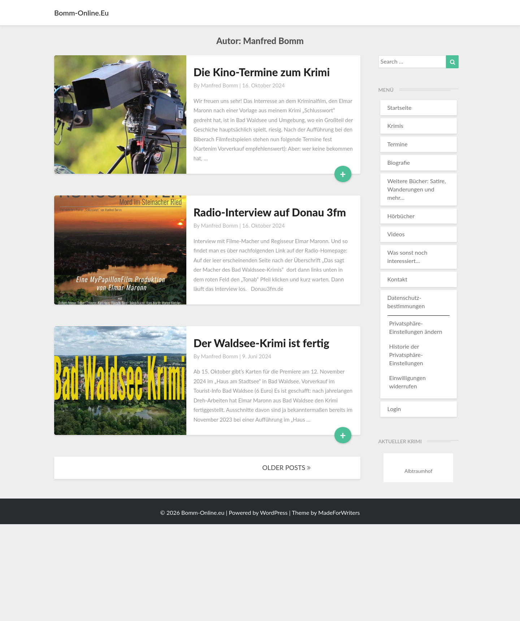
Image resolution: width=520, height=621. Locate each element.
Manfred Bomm (219, 85)
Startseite (399, 107)
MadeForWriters (339, 512)
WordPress (273, 512)
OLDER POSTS (286, 467)
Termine (397, 144)
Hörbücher (401, 215)
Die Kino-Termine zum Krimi (262, 71)
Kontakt (397, 279)
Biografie (398, 162)
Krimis (395, 125)
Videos (396, 233)
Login (394, 408)
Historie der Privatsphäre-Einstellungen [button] (406, 354)
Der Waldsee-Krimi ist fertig (261, 342)
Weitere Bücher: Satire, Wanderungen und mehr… (416, 189)
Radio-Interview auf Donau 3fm (270, 212)
